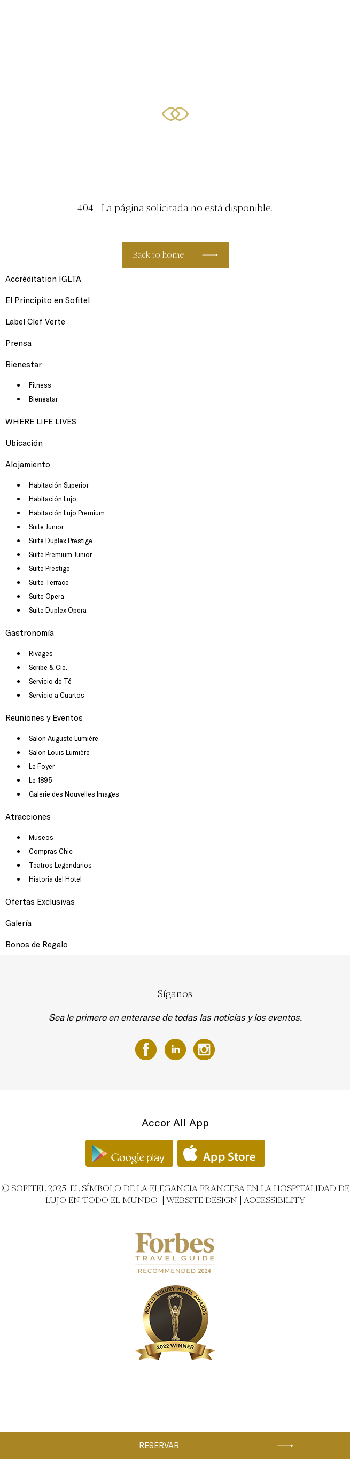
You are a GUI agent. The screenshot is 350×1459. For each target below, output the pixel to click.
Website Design (201, 1200)
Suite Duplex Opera (58, 610)
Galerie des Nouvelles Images (74, 794)
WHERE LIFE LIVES (40, 421)
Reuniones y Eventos (273, 20)
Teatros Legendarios (60, 865)
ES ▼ (131, 60)
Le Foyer (42, 766)
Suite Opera (46, 596)
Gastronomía (217, 20)
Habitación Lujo (52, 499)
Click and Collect (126, 20)
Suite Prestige (49, 568)
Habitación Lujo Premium (67, 512)
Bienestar (99, 60)
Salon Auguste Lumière (63, 738)
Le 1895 (40, 780)
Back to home (158, 255)
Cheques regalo (59, 20)
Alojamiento (174, 20)
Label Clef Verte (35, 321)
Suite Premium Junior (60, 554)
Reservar (159, 1445)
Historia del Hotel (55, 879)
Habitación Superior (59, 485)
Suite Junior (46, 526)
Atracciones (28, 817)
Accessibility (274, 1200)
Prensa (18, 343)
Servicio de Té (50, 681)
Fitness (40, 385)
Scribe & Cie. (48, 667)
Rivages (41, 653)
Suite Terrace (49, 582)
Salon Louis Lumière (59, 752)
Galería (18, 923)
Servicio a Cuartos (56, 695)
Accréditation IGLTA (43, 279)
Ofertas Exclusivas (50, 60)
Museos (41, 837)
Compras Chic (51, 851)
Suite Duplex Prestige (60, 540)
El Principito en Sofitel (47, 300)
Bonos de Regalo (36, 944)
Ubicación (24, 443)
